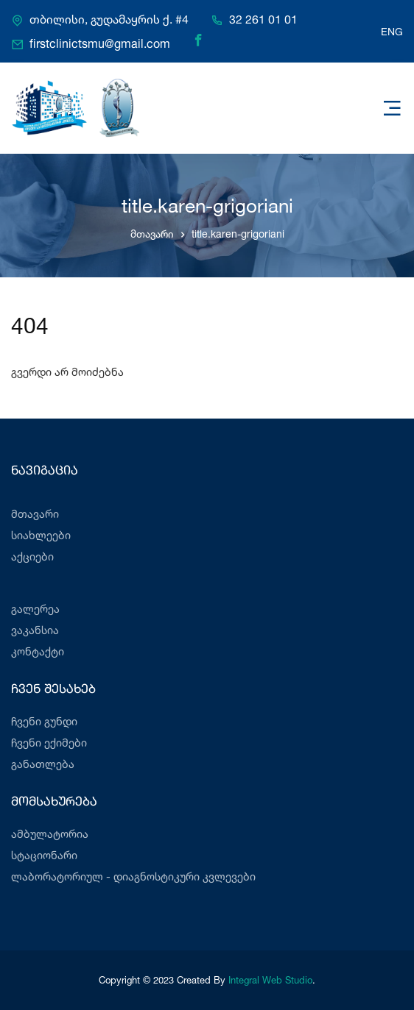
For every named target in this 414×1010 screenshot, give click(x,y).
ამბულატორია (49, 834)
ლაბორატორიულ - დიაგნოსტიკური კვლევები (133, 876)
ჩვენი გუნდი (44, 721)
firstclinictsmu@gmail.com (99, 44)
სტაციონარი (44, 855)
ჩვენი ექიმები (49, 743)
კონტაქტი (37, 651)
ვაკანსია (35, 630)
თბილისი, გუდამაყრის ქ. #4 (109, 20)
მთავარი (152, 233)
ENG (392, 31)
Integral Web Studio (270, 980)
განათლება (42, 764)
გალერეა (35, 609)
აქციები (32, 556)
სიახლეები (41, 535)
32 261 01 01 (263, 20)
